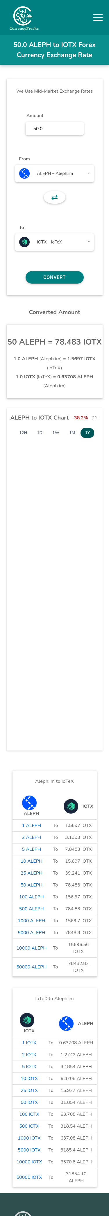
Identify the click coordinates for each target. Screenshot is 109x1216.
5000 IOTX (29, 1150)
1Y (87, 433)
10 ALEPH (31, 861)
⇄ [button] (54, 197)
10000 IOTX (29, 1162)
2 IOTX (29, 1055)
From (24, 159)
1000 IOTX (29, 1138)
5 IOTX (29, 1066)
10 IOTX (29, 1078)
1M (72, 433)
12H (23, 433)
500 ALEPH (31, 909)
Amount (35, 115)
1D (39, 433)
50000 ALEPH (31, 967)
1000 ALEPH (31, 921)
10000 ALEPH (31, 948)
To (21, 227)
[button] (98, 17)
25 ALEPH (31, 873)
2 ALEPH (31, 837)
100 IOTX (29, 1114)
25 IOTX (29, 1090)
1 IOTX (29, 1043)
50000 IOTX (29, 1177)
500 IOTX (29, 1126)
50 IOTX (29, 1102)
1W (55, 433)
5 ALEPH (31, 849)
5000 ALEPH (31, 933)
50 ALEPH (31, 885)
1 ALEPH (31, 825)
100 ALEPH (31, 897)
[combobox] (54, 173)
